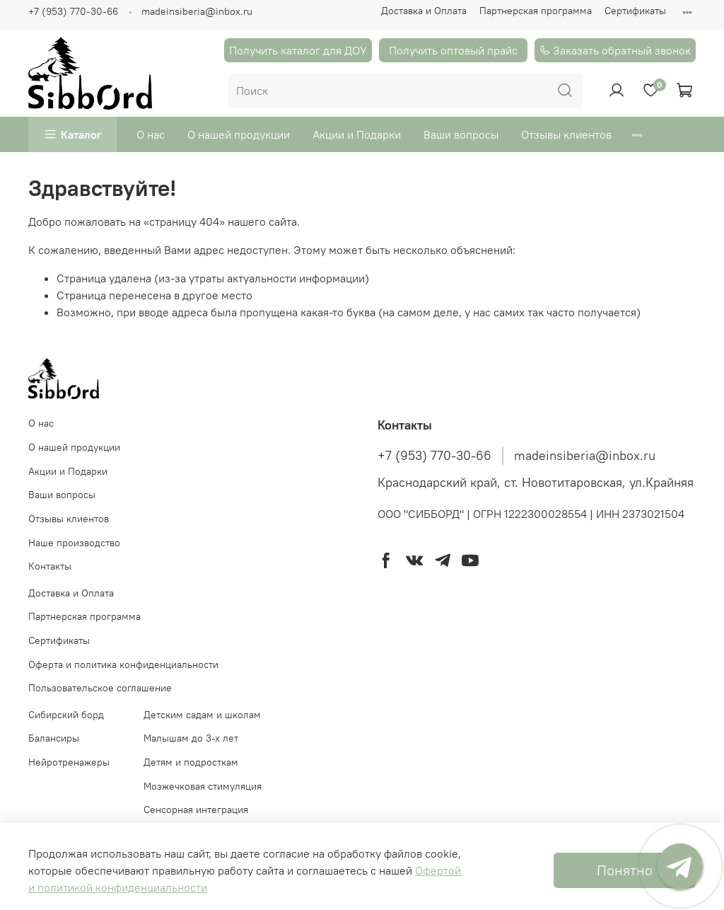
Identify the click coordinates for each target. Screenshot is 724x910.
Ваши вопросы (461, 134)
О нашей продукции (238, 134)
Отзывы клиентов (566, 134)
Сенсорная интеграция (196, 809)
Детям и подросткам (191, 762)
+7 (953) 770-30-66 (73, 11)
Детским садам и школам (202, 714)
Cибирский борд (66, 714)
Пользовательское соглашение (100, 687)
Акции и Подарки (357, 134)
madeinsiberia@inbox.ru (196, 11)
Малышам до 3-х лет (191, 738)
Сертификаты (635, 10)
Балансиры (53, 738)
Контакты (49, 566)
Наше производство (74, 542)
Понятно (625, 870)
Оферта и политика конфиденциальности (123, 664)
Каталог (81, 134)
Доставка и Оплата (424, 10)
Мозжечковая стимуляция (203, 786)
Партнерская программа (535, 10)
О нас (150, 134)
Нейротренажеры (69, 762)
